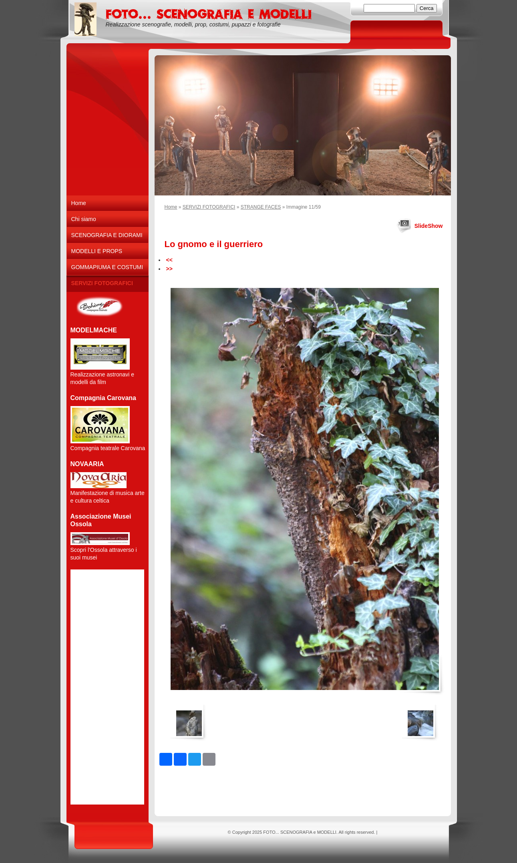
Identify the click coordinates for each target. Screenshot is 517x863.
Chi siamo (83, 219)
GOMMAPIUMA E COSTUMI (107, 267)
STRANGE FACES (261, 207)
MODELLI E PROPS (97, 251)
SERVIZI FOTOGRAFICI (209, 207)
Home (171, 207)
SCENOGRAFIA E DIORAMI (107, 235)
